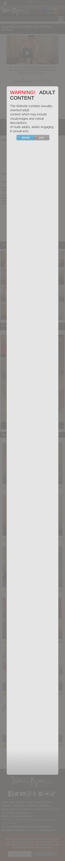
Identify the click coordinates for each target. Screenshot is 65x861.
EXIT (43, 137)
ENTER (28, 137)
